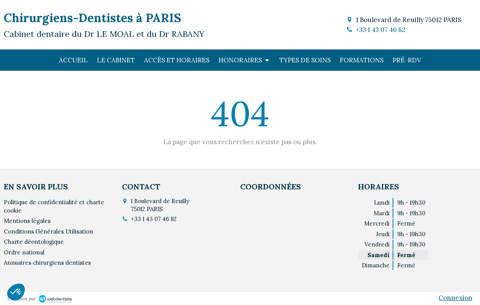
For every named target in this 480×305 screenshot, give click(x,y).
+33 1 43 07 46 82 (381, 29)
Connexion (455, 298)
